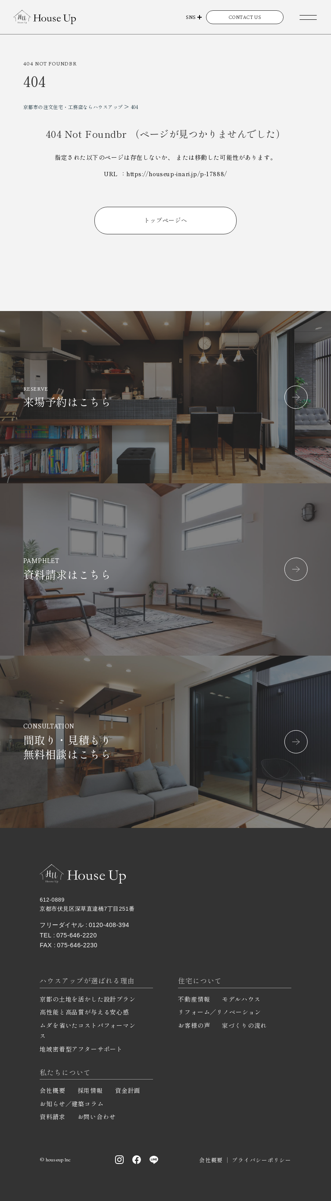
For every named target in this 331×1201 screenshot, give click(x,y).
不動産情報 (194, 999)
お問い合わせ (97, 1116)
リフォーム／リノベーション (219, 1012)
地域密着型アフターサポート (81, 1049)
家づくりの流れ (244, 1025)
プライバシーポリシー (261, 1160)
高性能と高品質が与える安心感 (84, 1012)
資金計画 (128, 1090)
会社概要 (52, 1090)
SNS (191, 17)
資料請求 (52, 1116)
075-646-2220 (76, 935)
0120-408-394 (109, 924)
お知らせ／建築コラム (71, 1103)
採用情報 (90, 1090)
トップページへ (165, 220)
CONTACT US (245, 17)
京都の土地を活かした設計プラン (88, 999)
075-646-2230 (77, 945)
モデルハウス (241, 999)
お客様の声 (194, 1025)
